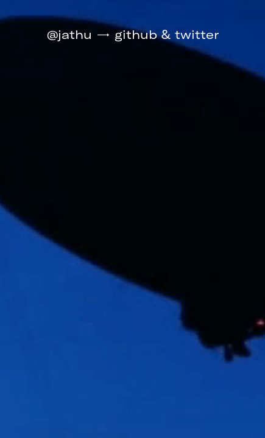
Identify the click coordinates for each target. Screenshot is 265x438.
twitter (197, 34)
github (136, 34)
